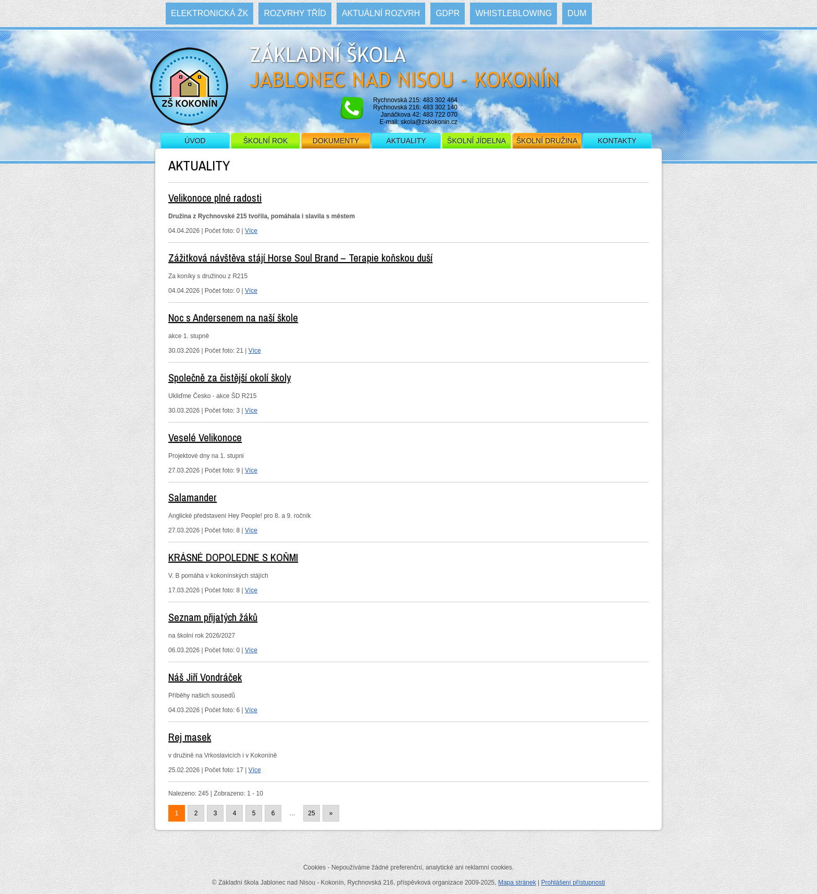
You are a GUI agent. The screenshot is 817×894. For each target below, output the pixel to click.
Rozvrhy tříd (295, 13)
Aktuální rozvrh (381, 13)
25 (311, 813)
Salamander (192, 497)
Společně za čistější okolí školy (229, 377)
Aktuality (406, 140)
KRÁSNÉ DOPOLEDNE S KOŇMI (233, 557)
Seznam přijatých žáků (212, 617)
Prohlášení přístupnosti (573, 882)
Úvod (194, 140)
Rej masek (189, 737)
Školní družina (546, 140)
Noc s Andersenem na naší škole (233, 318)
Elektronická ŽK (209, 13)
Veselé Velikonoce (205, 437)
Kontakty (617, 140)
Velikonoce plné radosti (215, 198)
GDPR (448, 13)
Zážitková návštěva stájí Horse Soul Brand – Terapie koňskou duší (300, 258)
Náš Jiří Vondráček (205, 677)
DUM (576, 13)
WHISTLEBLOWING (513, 13)
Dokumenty (336, 140)
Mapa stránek (517, 882)
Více (251, 230)
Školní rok (265, 140)
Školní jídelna (476, 140)
